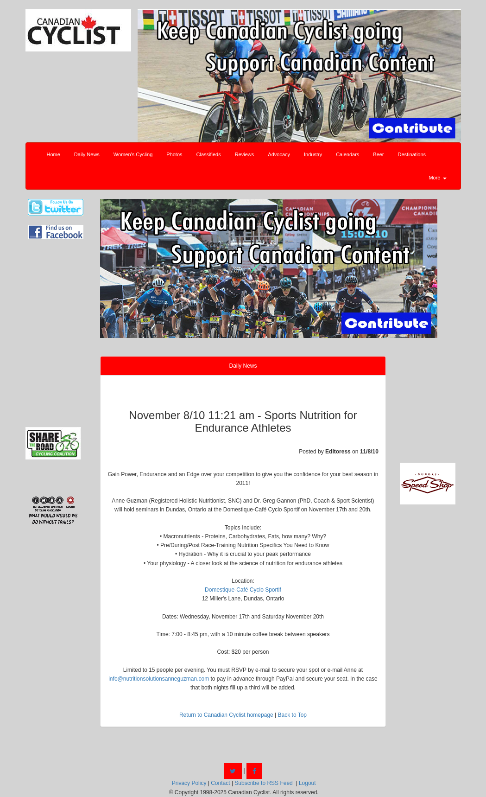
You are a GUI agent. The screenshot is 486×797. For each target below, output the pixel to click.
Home (53, 154)
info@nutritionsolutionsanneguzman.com (158, 679)
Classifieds (208, 154)
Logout (307, 783)
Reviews (244, 154)
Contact (220, 783)
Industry (313, 154)
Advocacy (279, 154)
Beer (378, 154)
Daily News (87, 154)
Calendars (347, 154)
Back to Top (292, 715)
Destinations (412, 154)
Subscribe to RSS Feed (263, 783)
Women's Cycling (133, 154)
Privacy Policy (189, 783)
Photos (174, 154)
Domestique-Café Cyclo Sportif (243, 590)
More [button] (437, 177)
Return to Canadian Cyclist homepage (226, 715)
